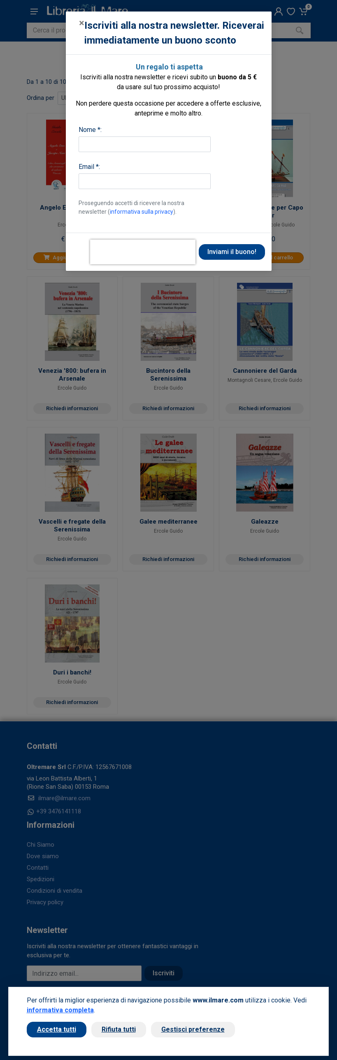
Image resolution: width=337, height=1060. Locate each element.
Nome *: (90, 130)
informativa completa (60, 1010)
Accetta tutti (56, 1029)
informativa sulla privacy (141, 211)
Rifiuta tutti (119, 1029)
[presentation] (142, 252)
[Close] (81, 23)
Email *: (89, 167)
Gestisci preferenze (193, 1029)
